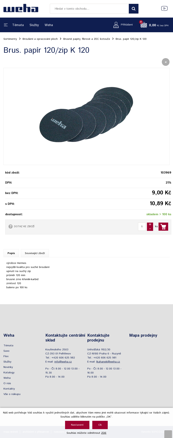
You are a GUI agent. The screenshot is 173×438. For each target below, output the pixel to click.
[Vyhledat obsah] (133, 9)
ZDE (103, 433)
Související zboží (35, 253)
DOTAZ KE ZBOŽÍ (24, 226)
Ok (100, 425)
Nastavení (77, 425)
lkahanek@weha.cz (108, 362)
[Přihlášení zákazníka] (122, 25)
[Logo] (20, 9)
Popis (11, 253)
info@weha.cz (63, 362)
